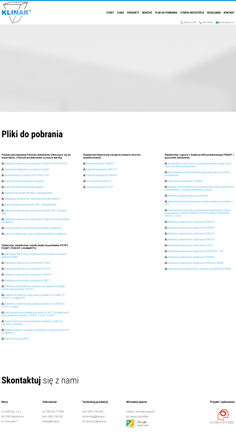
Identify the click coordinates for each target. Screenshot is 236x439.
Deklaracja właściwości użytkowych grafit (25, 169)
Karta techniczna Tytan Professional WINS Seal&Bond (31, 228)
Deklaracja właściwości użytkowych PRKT (25, 280)
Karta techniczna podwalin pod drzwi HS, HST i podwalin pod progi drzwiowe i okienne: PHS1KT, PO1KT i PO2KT (35, 314)
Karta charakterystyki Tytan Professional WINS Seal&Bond (34, 233)
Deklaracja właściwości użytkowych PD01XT (190, 239)
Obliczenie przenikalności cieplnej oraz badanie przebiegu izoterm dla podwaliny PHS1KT (33, 288)
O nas (120, 12)
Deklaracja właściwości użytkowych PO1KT (26, 268)
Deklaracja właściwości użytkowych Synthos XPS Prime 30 (34, 163)
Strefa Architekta (192, 12)
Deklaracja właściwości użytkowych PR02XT (190, 221)
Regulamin (214, 12)
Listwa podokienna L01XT (98, 187)
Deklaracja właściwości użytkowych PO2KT (26, 262)
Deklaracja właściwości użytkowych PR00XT (190, 227)
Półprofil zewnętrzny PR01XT (100, 169)
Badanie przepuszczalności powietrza (186, 195)
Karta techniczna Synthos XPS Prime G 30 (25, 175)
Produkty (133, 12)
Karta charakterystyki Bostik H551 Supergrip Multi (29, 204)
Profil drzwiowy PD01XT (97, 181)
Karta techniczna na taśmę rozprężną (23, 181)
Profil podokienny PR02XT (98, 163)
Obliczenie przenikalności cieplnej (184, 181)
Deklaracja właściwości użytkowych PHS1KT (27, 274)
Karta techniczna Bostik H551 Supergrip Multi (27, 192)
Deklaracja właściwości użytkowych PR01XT (190, 233)
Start (110, 12)
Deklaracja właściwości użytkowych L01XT (189, 245)
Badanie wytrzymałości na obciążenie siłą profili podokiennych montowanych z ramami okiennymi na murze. (199, 188)
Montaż (147, 12)
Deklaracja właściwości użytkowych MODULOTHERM (194, 263)
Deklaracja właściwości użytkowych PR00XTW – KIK (194, 251)
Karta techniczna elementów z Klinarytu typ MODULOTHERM (198, 268)
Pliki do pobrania (166, 12)
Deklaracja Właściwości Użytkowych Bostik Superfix (31, 198)
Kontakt (229, 12)
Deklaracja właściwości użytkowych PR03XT (190, 257)
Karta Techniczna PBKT (15, 338)
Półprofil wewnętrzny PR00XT (100, 175)
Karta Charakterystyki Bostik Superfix (23, 187)
